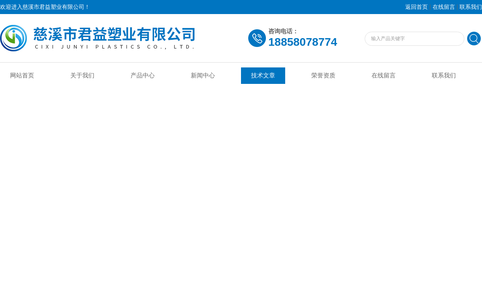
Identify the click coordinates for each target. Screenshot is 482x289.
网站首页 (22, 75)
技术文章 (263, 75)
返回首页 (416, 7)
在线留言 (444, 7)
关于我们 (82, 75)
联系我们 (471, 7)
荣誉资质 (323, 75)
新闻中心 (203, 75)
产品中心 (143, 75)
